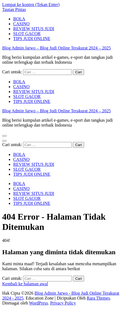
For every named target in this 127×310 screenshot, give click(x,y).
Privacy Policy (63, 303)
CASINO (21, 23)
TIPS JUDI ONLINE (31, 38)
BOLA (19, 18)
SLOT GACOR (27, 33)
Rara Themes (98, 298)
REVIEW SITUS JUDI (33, 28)
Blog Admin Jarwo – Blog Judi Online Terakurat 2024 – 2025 (56, 48)
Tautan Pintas (14, 9)
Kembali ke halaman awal (25, 283)
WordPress (38, 303)
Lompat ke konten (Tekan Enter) (31, 4)
